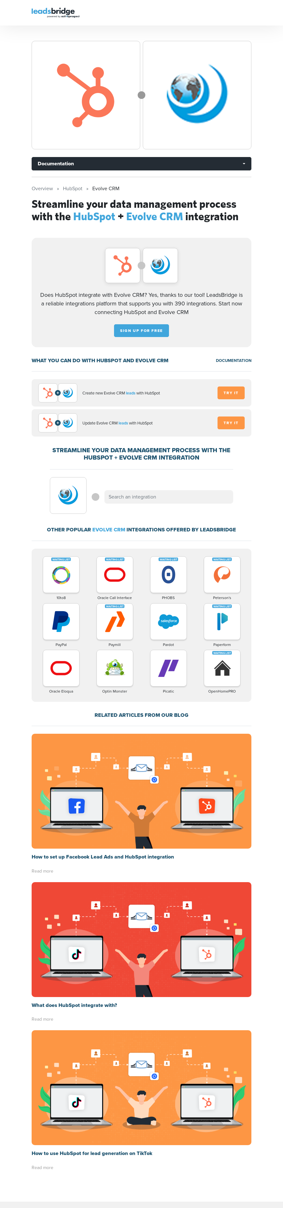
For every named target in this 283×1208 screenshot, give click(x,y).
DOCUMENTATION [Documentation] (233, 360)
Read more (42, 871)
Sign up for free (141, 331)
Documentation (56, 163)
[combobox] (168, 497)
